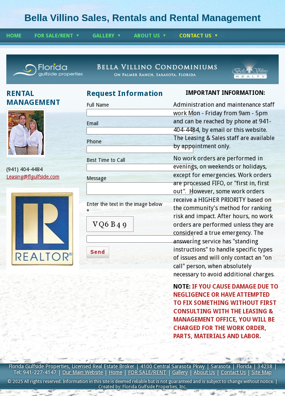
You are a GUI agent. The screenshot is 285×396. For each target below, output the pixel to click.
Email (92, 123)
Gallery (180, 372)
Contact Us (233, 372)
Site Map (262, 372)
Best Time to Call (105, 160)
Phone (93, 141)
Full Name (97, 105)
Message (96, 178)
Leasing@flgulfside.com (32, 177)
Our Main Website (82, 372)
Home (115, 372)
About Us (204, 372)
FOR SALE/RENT (147, 372)
